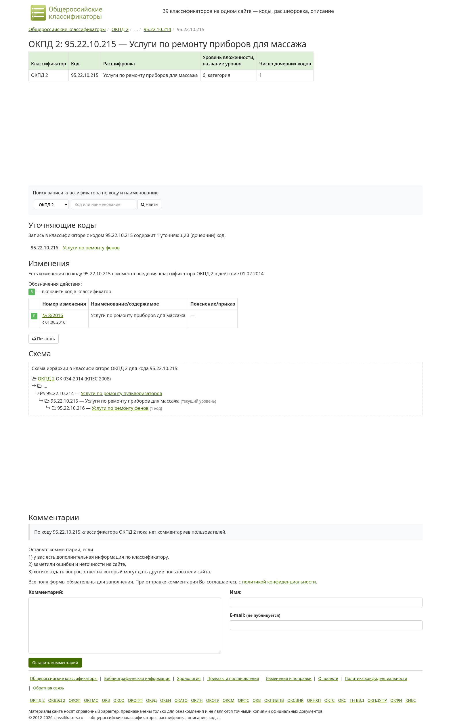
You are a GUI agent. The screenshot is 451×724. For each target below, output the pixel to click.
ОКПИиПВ (274, 700)
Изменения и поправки (289, 678)
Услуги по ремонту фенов (91, 248)
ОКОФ (75, 700)
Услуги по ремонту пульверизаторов (121, 393)
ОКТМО (91, 700)
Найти (149, 204)
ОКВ (257, 700)
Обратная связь (48, 688)
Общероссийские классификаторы (64, 678)
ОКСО (118, 700)
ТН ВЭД (357, 700)
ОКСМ (228, 700)
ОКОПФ (135, 700)
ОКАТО (181, 700)
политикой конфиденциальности (279, 582)
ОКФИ (396, 700)
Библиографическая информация (137, 678)
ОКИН (196, 700)
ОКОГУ (212, 700)
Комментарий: (45, 592)
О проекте (328, 678)
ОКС (342, 700)
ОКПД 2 (46, 379)
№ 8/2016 (52, 315)
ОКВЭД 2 (56, 700)
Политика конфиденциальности (376, 678)
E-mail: (255, 615)
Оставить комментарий (55, 662)
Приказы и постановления (233, 678)
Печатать (43, 338)
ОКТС (329, 700)
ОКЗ (106, 700)
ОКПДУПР (377, 700)
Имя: (235, 592)
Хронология (188, 678)
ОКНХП (314, 700)
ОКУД (151, 700)
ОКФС (243, 700)
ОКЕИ (165, 700)
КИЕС (411, 700)
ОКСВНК (295, 700)
